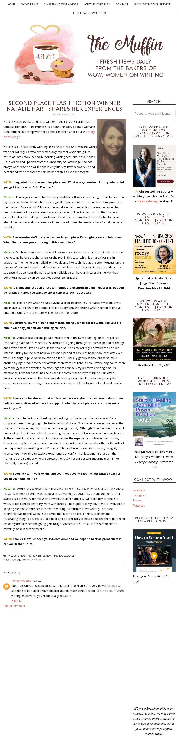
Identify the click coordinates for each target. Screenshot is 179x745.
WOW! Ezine (29, 4)
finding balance (63, 555)
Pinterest (139, 505)
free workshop (147, 201)
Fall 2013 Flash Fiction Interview (30, 555)
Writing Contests (97, 4)
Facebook (139, 490)
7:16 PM (16, 601)
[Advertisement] (154, 645)
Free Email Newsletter (89, 13)
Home (11, 4)
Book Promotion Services (153, 4)
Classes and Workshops (61, 4)
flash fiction (12, 560)
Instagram (139, 495)
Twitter (137, 500)
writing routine (34, 560)
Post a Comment (14, 606)
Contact (122, 4)
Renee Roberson (22, 580)
